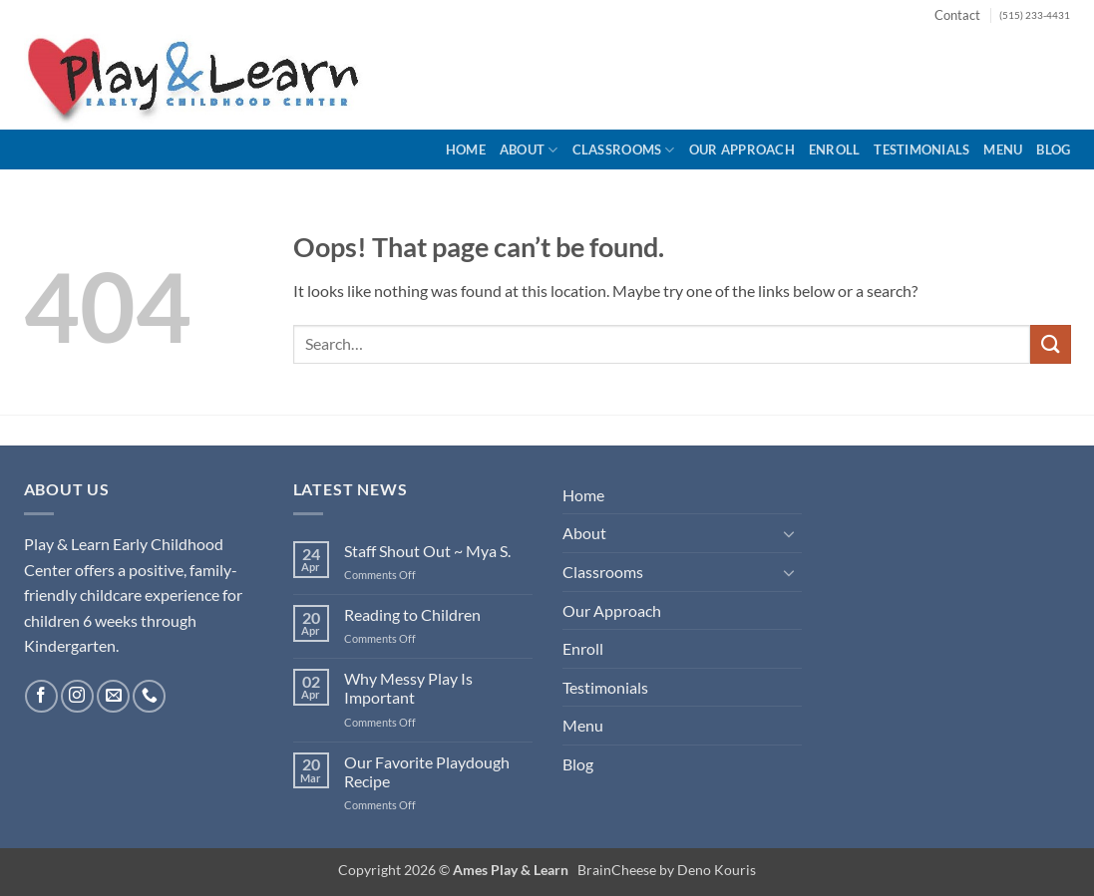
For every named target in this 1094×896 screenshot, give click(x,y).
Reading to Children (412, 614)
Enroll (835, 149)
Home (466, 149)
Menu (1002, 149)
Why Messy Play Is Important (408, 688)
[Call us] (149, 696)
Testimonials (921, 149)
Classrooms (623, 150)
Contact (957, 15)
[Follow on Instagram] (77, 696)
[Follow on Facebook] (41, 696)
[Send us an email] (113, 696)
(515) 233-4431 (1034, 15)
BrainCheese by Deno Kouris (666, 869)
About (529, 150)
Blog (1053, 149)
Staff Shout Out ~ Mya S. (427, 550)
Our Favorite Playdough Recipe (427, 771)
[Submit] (1050, 344)
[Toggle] (790, 533)
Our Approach (742, 149)
